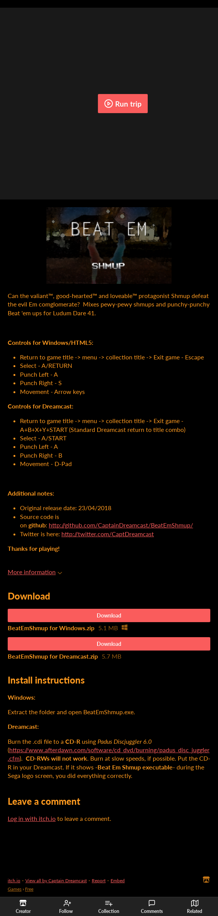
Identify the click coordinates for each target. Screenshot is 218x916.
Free (29, 889)
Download (109, 615)
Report (99, 880)
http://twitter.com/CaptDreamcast (107, 533)
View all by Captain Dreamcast (56, 880)
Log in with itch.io (32, 818)
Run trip (123, 103)
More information (35, 571)
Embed (118, 880)
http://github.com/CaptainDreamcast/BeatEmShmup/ (121, 525)
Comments (152, 907)
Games (14, 889)
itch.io (14, 880)
